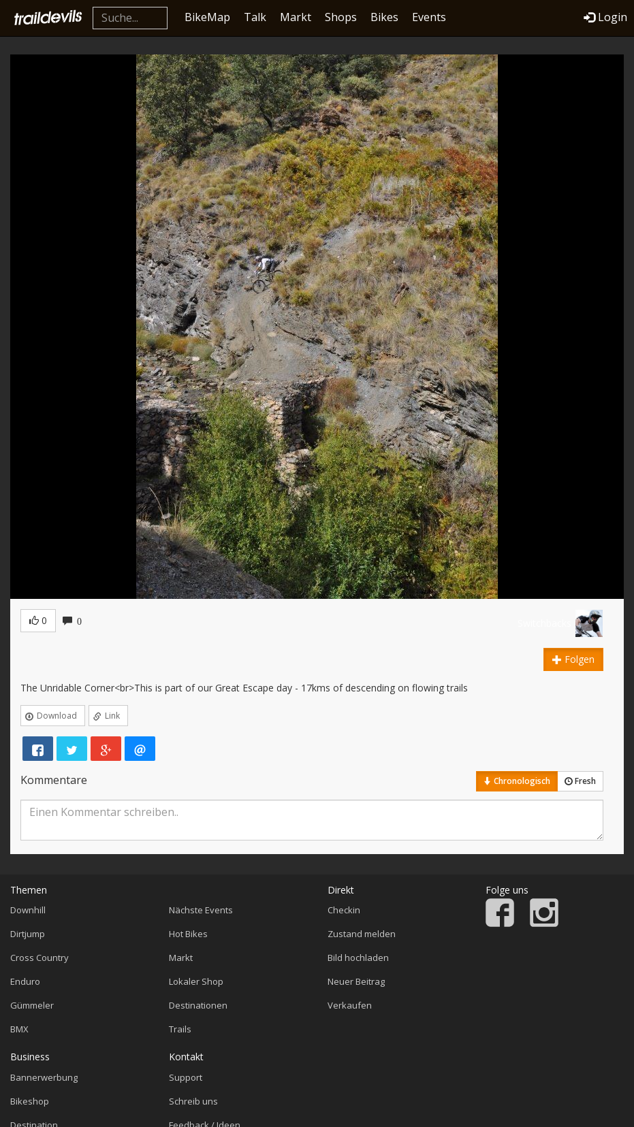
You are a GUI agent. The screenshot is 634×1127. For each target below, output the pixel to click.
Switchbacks (544, 623)
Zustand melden (362, 934)
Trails (180, 1029)
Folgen (573, 659)
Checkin (344, 910)
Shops (341, 17)
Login (605, 17)
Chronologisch (517, 781)
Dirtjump (27, 934)
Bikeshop (29, 1101)
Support (185, 1077)
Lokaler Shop (196, 981)
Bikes (384, 17)
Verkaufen (350, 1005)
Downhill (28, 910)
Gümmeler (32, 1005)
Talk (255, 17)
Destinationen (198, 1005)
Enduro (25, 981)
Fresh (580, 781)
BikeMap (207, 17)
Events (429, 17)
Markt (295, 17)
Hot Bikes (188, 934)
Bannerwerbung (44, 1077)
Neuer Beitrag (356, 981)
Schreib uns (193, 1101)
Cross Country (39, 957)
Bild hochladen (358, 957)
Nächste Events (201, 910)
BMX (19, 1029)
